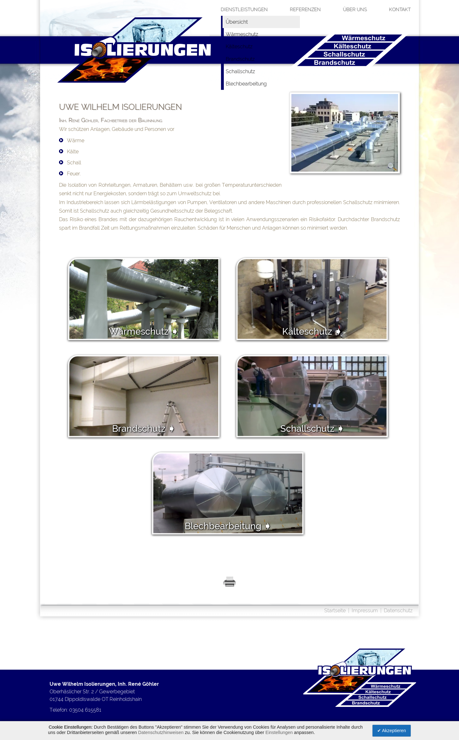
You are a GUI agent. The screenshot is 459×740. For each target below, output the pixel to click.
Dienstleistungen (244, 9)
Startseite (335, 611)
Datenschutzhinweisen (161, 732)
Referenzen (305, 9)
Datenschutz (398, 611)
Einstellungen (279, 732)
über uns (355, 9)
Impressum (365, 611)
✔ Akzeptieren (391, 730)
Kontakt (400, 9)
